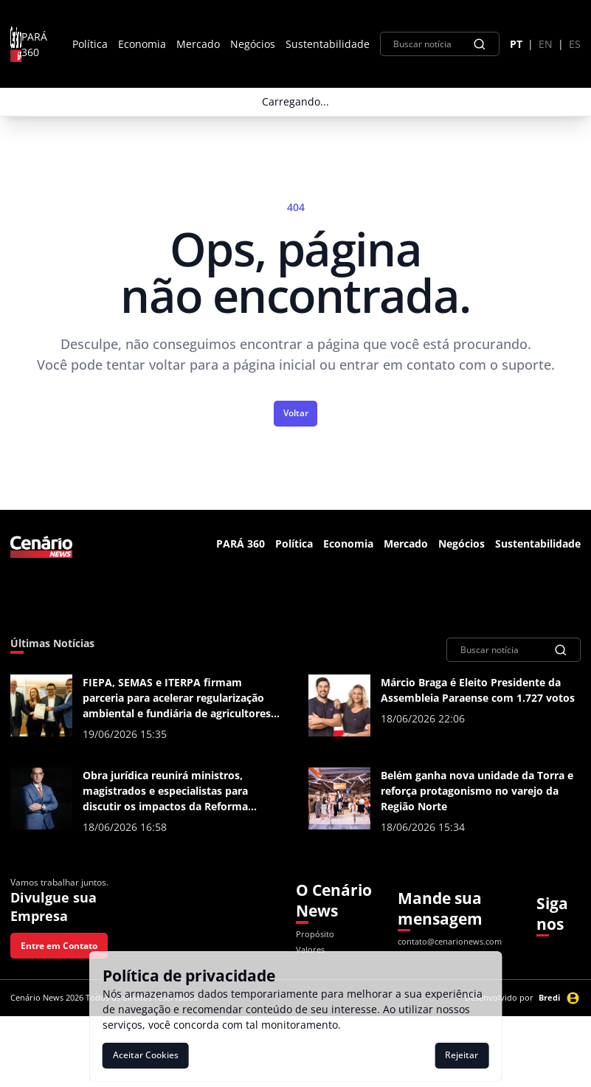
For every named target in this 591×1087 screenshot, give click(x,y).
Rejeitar (461, 1055)
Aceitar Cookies (146, 1055)
